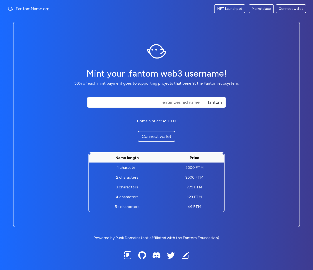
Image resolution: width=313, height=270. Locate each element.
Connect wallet (291, 9)
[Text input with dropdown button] (145, 102)
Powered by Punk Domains (116, 237)
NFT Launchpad (229, 9)
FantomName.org (28, 8)
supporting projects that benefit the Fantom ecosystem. (188, 83)
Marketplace (261, 9)
